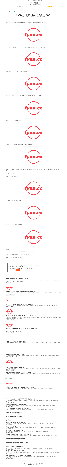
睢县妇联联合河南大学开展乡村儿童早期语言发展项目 (18, 372)
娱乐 (29, 4)
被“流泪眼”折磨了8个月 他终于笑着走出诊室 (16, 438)
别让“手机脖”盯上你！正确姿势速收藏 (14, 446)
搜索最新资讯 (49, 6)
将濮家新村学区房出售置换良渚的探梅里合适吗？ (17, 442)
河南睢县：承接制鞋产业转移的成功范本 (15, 341)
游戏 (37, 4)
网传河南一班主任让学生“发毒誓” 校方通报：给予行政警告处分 (21, 316)
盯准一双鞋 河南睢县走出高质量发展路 (15, 367)
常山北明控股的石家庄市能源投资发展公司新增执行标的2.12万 (20, 399)
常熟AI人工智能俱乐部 (39, 463)
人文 (37, 0)
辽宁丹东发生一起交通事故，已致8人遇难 (15, 451)
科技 (35, 4)
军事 (33, 4)
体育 (26, 4)
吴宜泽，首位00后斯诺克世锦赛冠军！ (15, 412)
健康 (41, 0)
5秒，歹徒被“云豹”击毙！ (12, 426)
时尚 (33, 0)
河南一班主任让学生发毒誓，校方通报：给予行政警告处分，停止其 (22, 291)
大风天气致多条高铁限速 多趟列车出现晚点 (16, 404)
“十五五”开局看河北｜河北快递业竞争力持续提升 (17, 408)
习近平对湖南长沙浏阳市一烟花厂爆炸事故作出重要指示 (19, 455)
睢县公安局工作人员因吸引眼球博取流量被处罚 (17, 278)
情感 (35, 0)
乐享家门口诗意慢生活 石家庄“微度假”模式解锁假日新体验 (20, 387)
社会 (31, 0)
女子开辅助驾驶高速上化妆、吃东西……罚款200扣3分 (18, 434)
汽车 (39, 0)
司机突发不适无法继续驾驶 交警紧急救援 (15, 422)
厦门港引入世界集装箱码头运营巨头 (14, 416)
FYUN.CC (30, 463)
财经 (31, 4)
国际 (29, 0)
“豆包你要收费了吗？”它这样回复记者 (14, 430)
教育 (39, 4)
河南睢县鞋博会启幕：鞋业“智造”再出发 (15, 354)
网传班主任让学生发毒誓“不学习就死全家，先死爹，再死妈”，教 (21, 328)
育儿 (41, 4)
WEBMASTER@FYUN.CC (36, 464)
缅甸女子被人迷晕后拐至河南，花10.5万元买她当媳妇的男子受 (20, 304)
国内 (26, 0)
